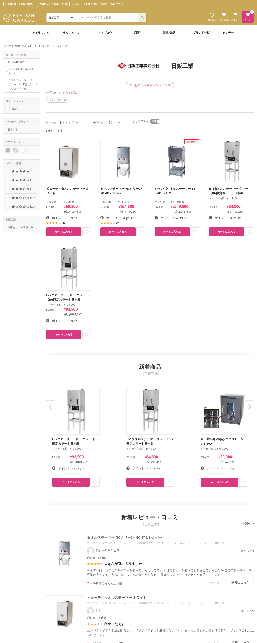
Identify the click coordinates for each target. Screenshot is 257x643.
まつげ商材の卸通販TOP (17, 46)
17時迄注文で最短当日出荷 (53, 4)
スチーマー (186, 543)
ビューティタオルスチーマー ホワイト (116, 597)
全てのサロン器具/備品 (21, 71)
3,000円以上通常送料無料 (19, 4)
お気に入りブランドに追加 (150, 85)
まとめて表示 (140, 121)
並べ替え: (51, 122)
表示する (13, 129)
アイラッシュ (40, 33)
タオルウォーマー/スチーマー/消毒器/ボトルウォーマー (21, 84)
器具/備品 (169, 33)
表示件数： (99, 122)
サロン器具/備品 (16, 62)
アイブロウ (105, 33)
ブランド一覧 (201, 33)
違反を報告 (215, 583)
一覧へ (246, 523)
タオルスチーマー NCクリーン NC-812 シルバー (124, 537)
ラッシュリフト (73, 33)
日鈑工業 (44, 46)
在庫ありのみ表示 (20, 227)
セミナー (228, 33)
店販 (137, 33)
